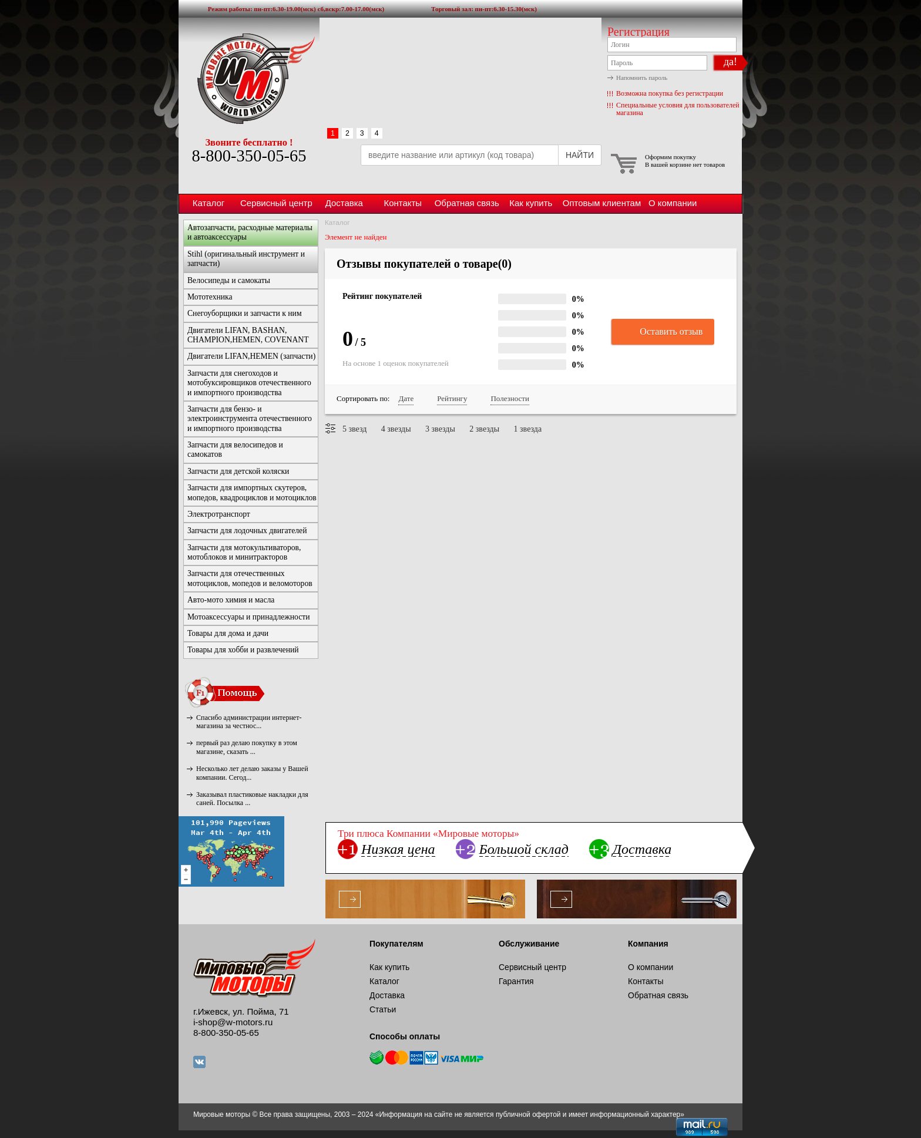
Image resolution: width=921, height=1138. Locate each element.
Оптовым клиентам (602, 203)
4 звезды (396, 429)
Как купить (530, 203)
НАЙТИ (580, 155)
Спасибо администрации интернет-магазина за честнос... (248, 721)
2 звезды (484, 429)
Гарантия (516, 981)
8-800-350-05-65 (248, 156)
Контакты (403, 203)
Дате (406, 398)
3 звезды (440, 429)
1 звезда (528, 429)
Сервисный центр (276, 203)
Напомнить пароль (641, 77)
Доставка (344, 203)
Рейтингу (452, 398)
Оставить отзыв (662, 332)
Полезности (509, 398)
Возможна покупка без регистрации (669, 93)
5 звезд (354, 429)
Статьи (382, 1009)
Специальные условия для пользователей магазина (678, 109)
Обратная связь (467, 203)
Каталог (208, 203)
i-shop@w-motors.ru (233, 1022)
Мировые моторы (249, 78)
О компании (672, 203)
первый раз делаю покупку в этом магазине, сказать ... (246, 747)
